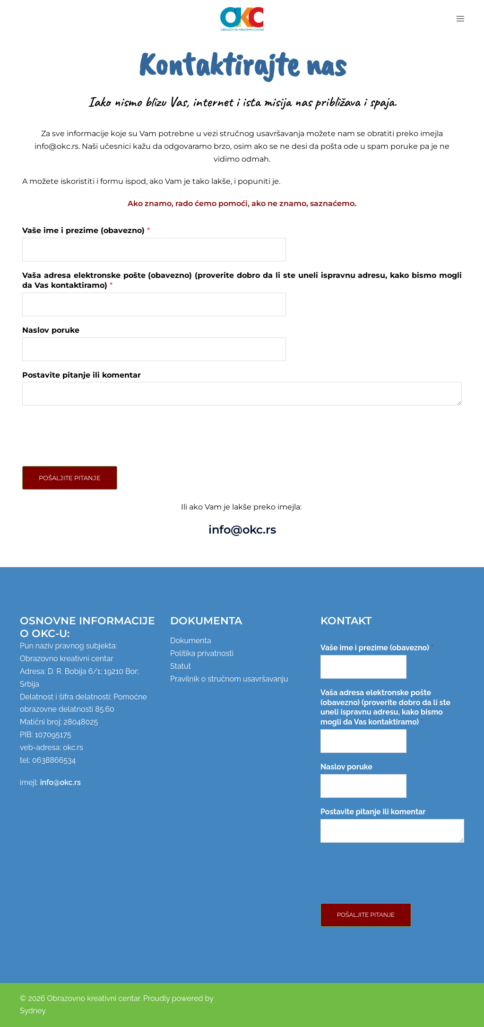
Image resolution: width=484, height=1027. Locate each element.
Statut (180, 666)
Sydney (33, 1010)
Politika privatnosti (201, 653)
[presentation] (94, 450)
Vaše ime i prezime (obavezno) (86, 230)
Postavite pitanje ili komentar (81, 375)
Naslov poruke (50, 330)
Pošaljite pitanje (70, 478)
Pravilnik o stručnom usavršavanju (229, 678)
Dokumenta (190, 640)
